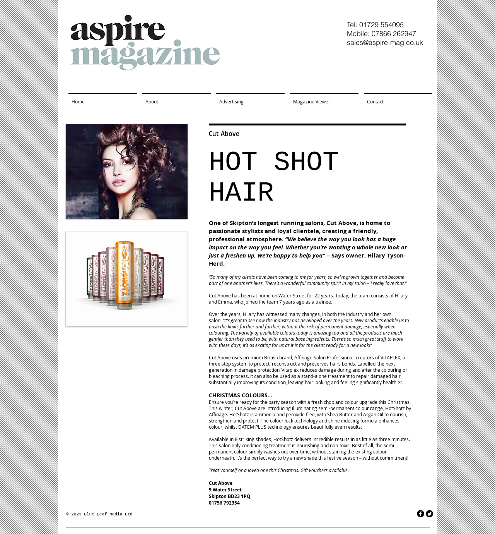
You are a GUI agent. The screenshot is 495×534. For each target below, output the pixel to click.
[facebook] (420, 513)
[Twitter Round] (429, 513)
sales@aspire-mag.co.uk (385, 42)
